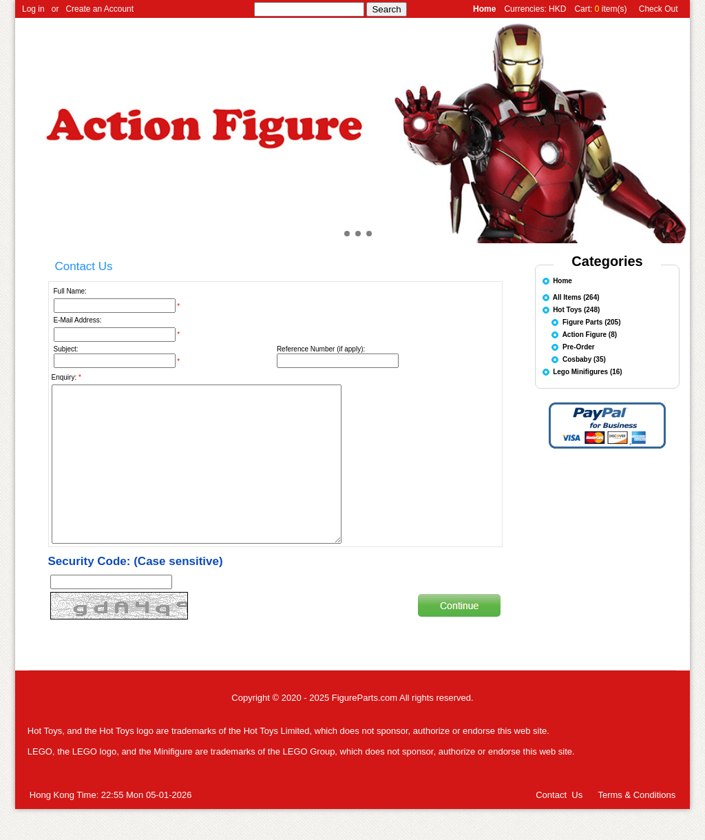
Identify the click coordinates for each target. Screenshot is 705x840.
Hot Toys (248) (576, 309)
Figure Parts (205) (591, 321)
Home (562, 280)
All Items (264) (576, 296)
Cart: (584, 9)
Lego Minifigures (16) (587, 371)
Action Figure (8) (589, 334)
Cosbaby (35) (584, 358)
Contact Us (559, 826)
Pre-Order (578, 346)
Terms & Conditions (636, 826)
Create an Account (99, 9)
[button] (336, 233)
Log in (33, 9)
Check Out (658, 9)
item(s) (614, 9)
